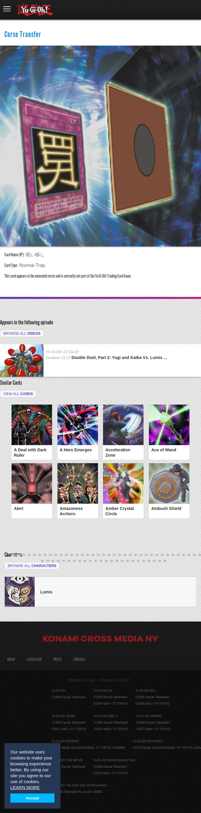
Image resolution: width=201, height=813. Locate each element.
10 (55, 556)
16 (87, 556)
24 (130, 556)
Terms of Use (81, 680)
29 (157, 556)
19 (103, 556)
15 (82, 556)
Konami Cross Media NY (100, 639)
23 (125, 556)
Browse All (22, 333)
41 (58, 562)
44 (74, 562)
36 (194, 556)
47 (90, 562)
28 (151, 556)
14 (77, 556)
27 (146, 556)
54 (127, 562)
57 (143, 562)
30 (162, 556)
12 (66, 556)
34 (183, 556)
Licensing (34, 659)
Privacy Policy (115, 680)
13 (71, 556)
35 (189, 556)
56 (138, 562)
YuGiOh (35, 10)
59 (154, 562)
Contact (79, 659)
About (11, 659)
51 (111, 562)
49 (101, 562)
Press (57, 659)
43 (69, 562)
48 (95, 562)
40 (53, 562)
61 (165, 562)
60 (159, 562)
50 (106, 562)
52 (117, 562)
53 (122, 562)
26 (141, 556)
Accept (32, 798)
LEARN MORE (25, 787)
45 (79, 562)
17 (93, 556)
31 (167, 556)
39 (47, 562)
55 (133, 562)
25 (135, 556)
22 (119, 556)
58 (149, 562)
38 (42, 562)
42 (63, 562)
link (7, 9)
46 (85, 562)
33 (178, 556)
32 (173, 556)
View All (18, 394)
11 (61, 556)
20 (109, 556)
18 (98, 556)
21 (114, 556)
